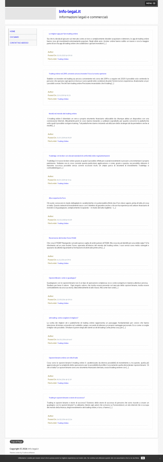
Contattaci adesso (19, 43)
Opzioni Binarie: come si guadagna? (62, 278)
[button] (151, 3)
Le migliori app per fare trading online (63, 34)
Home (12, 31)
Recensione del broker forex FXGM (62, 238)
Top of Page (16, 441)
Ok (143, 458)
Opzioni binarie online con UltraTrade (63, 358)
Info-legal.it (70, 11)
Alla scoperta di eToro (57, 198)
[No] (160, 458)
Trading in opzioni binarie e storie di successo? (67, 398)
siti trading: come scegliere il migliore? (63, 318)
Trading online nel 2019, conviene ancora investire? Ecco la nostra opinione (77, 74)
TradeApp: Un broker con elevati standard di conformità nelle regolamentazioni (79, 156)
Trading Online (63, 59)
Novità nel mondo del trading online (63, 114)
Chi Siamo (14, 37)
